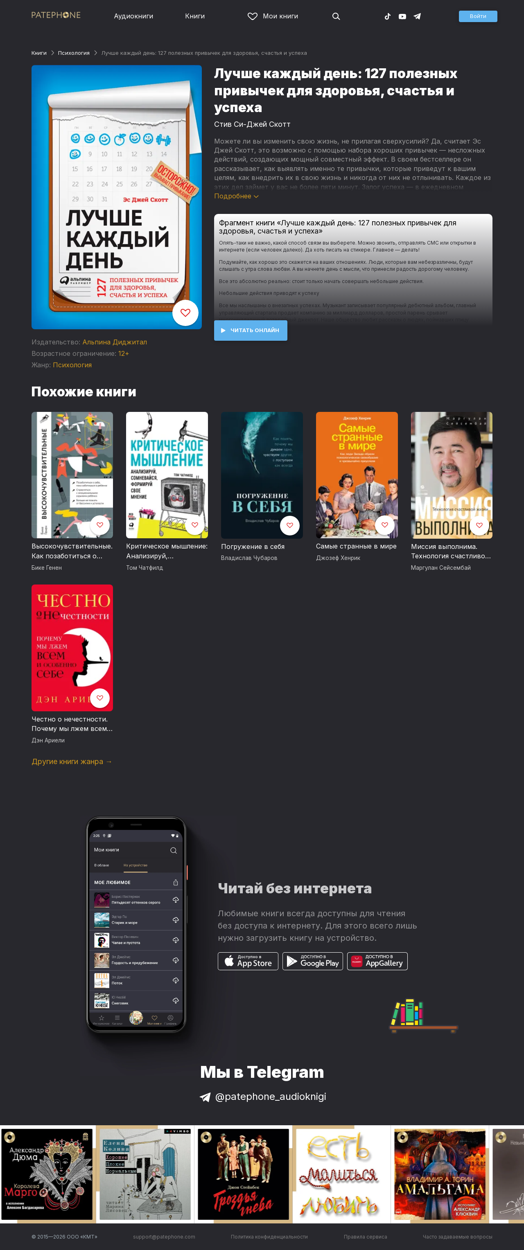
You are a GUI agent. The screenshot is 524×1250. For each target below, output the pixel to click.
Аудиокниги (133, 16)
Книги (195, 16)
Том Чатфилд (144, 567)
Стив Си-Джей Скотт (252, 124)
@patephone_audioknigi (262, 1096)
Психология (74, 52)
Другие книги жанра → (72, 761)
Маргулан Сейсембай (441, 567)
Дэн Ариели (48, 740)
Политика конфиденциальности (269, 1237)
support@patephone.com (164, 1237)
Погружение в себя (253, 546)
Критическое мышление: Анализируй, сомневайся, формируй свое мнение (167, 551)
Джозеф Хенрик (338, 558)
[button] (478, 16)
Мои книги (273, 16)
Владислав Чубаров (249, 558)
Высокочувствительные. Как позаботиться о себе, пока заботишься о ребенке (72, 551)
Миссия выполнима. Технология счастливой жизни (450, 551)
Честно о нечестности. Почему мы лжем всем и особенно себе (72, 724)
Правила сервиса (365, 1237)
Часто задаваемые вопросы (457, 1237)
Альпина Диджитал (114, 342)
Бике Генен (47, 567)
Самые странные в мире (356, 546)
